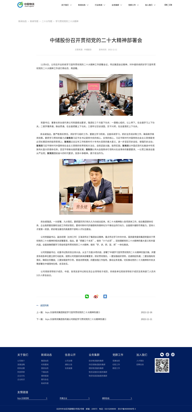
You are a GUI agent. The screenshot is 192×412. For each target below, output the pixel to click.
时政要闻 (44, 364)
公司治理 (68, 360)
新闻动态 (81, 5)
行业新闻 (98, 5)
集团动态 (44, 360)
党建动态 (116, 360)
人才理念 (140, 360)
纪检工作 (116, 364)
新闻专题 (34, 21)
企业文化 (21, 375)
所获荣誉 (21, 371)
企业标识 (21, 379)
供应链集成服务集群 (97, 364)
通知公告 (68, 364)
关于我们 (65, 5)
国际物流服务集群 (96, 368)
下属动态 (44, 371)
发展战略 (21, 364)
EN (166, 5)
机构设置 (21, 368)
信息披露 (68, 368)
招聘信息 (140, 364)
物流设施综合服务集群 (98, 371)
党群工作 (132, 5)
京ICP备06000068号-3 (127, 408)
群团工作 (116, 368)
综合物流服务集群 (96, 360)
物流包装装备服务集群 (98, 375)
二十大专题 (47, 21)
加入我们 (148, 5)
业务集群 (115, 5)
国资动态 (44, 368)
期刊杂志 (44, 379)
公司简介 (21, 360)
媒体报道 (44, 375)
